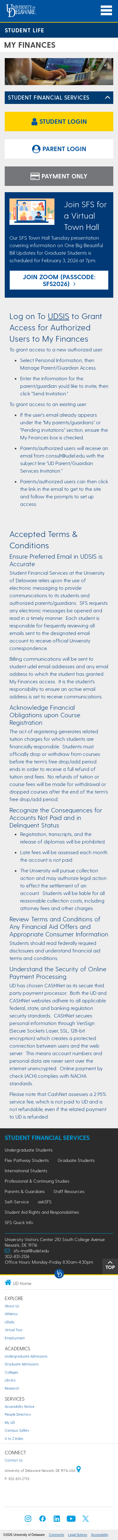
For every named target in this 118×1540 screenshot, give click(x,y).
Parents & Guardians (25, 1191)
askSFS (45, 1201)
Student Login (59, 121)
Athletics (11, 1314)
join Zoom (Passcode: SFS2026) (59, 280)
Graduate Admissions (22, 1364)
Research (12, 1388)
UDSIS (58, 316)
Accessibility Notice (19, 1406)
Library (10, 1380)
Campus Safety (17, 1430)
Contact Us (14, 1460)
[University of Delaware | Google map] (78, 1470)
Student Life (24, 30)
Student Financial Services (49, 97)
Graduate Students (76, 1160)
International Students (26, 1170)
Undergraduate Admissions (26, 1356)
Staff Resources (68, 1191)
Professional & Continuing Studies (37, 1181)
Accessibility (99, 1535)
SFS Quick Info (19, 1222)
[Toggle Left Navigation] (107, 97)
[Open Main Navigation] (106, 10)
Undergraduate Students (29, 1149)
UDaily (9, 1322)
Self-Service (17, 1201)
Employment (15, 1338)
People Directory (18, 1414)
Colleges (11, 1372)
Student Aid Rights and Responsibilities (42, 1212)
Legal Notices (77, 1535)
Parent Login (59, 148)
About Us (12, 1306)
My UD (10, 1422)
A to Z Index (14, 1438)
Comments (56, 1535)
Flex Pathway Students (27, 1160)
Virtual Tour (14, 1330)
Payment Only (59, 176)
